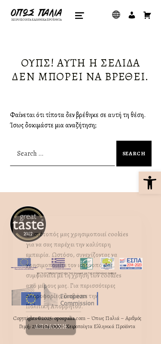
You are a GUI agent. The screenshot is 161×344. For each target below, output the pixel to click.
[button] (150, 183)
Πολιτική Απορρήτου (53, 312)
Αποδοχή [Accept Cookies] (51, 332)
